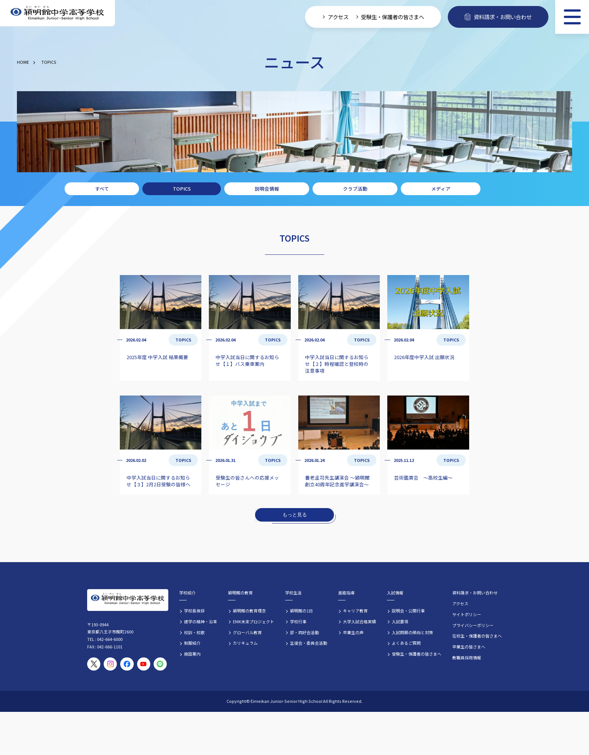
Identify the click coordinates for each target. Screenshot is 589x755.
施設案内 (192, 654)
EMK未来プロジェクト (253, 621)
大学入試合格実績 (359, 621)
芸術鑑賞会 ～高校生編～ (423, 477)
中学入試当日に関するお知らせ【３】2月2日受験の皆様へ (158, 481)
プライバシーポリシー (473, 625)
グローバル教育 (247, 632)
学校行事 (298, 621)
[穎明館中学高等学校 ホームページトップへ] (57, 13)
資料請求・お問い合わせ (475, 593)
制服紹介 (192, 643)
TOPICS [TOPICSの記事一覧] (183, 340)
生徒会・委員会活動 (308, 643)
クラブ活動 (355, 188)
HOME (23, 62)
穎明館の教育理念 (249, 611)
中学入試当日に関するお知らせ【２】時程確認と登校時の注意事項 (337, 363)
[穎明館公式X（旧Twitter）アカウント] (93, 664)
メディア (440, 188)
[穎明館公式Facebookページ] (126, 664)
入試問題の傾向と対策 (412, 632)
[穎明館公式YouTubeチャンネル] (143, 664)
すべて (102, 188)
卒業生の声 (353, 632)
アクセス (460, 603)
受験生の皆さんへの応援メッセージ (247, 481)
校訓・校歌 (194, 632)
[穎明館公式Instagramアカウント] (110, 664)
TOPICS (48, 62)
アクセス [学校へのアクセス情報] (338, 17)
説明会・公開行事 (408, 611)
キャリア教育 (355, 611)
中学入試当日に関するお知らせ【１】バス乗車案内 (247, 360)
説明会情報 (267, 188)
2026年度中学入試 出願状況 (424, 357)
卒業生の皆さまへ (468, 647)
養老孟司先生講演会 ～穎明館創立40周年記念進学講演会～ (337, 481)
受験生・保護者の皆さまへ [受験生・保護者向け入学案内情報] (392, 17)
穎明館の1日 (301, 611)
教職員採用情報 (466, 657)
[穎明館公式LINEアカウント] (160, 664)
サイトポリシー (466, 614)
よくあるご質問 (406, 643)
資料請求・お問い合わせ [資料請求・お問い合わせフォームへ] (498, 17)
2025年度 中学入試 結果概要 (157, 357)
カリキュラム (245, 643)
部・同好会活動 (304, 632)
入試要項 (400, 621)
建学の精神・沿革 (200, 621)
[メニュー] (572, 17)
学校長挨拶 (194, 611)
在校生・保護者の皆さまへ (477, 636)
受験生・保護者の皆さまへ (416, 654)
